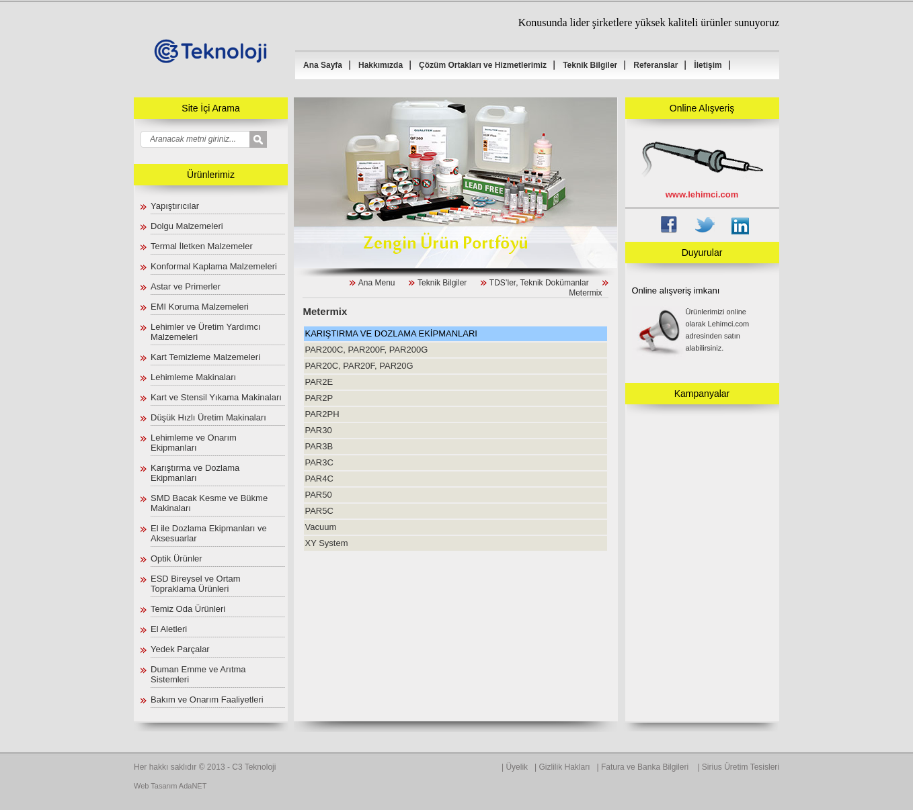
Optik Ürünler (176, 558)
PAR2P (319, 398)
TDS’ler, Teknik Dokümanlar (539, 282)
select (267, 140)
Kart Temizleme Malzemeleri (205, 357)
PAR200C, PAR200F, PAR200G (366, 350)
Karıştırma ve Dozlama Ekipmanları (195, 473)
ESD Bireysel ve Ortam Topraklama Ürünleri (196, 584)
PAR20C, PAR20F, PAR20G (359, 366)
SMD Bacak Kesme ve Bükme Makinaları (209, 503)
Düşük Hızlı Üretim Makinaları (208, 417)
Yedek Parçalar (180, 649)
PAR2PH (322, 414)
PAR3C (319, 462)
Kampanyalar (702, 393)
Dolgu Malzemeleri (187, 226)
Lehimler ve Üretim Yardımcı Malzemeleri (206, 332)
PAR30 (318, 430)
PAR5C (319, 511)
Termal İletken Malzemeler (202, 246)
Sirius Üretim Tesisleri (740, 767)
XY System (326, 543)
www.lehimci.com (702, 194)
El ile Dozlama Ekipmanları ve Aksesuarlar (209, 533)
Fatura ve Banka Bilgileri (645, 767)
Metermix (585, 293)
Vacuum (320, 527)
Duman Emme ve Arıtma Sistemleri (198, 674)
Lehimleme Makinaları (193, 377)
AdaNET (193, 786)
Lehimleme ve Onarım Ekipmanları (194, 443)
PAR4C (319, 479)
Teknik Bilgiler (442, 282)
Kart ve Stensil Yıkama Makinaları (216, 397)
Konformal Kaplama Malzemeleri (214, 266)
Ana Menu (376, 282)
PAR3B (319, 446)
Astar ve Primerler (186, 286)
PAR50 (318, 495)
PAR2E (319, 382)
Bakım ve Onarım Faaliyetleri (207, 699)
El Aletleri (169, 629)
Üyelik (517, 767)
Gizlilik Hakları (564, 767)
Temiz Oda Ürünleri (188, 609)
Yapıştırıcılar (175, 206)
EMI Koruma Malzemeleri (200, 307)
